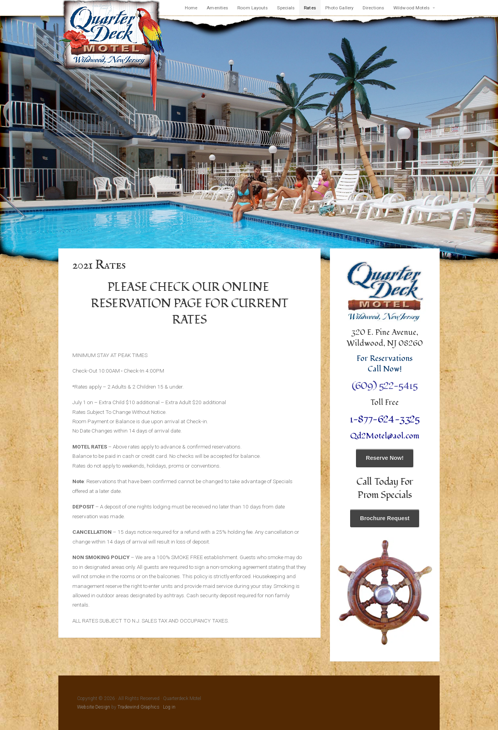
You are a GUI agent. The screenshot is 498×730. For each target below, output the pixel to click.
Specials (286, 8)
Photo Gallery (339, 8)
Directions (373, 8)
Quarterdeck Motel (111, 56)
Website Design (93, 707)
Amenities (217, 8)
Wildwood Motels (411, 8)
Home (191, 8)
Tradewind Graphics (138, 707)
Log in (169, 707)
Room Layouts (252, 8)
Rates (310, 8)
